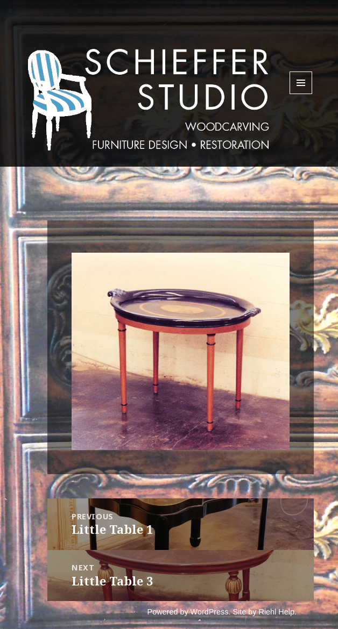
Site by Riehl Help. (265, 611)
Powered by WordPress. (189, 611)
